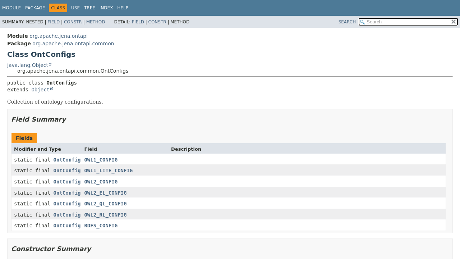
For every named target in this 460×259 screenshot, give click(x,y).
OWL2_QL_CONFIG (105, 203)
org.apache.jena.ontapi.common (73, 43)
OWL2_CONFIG (101, 182)
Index (106, 7)
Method (95, 21)
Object (40, 89)
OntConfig (67, 160)
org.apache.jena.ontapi (58, 36)
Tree (89, 7)
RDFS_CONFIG (101, 225)
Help (122, 7)
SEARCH (347, 21)
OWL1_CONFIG (101, 160)
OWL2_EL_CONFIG (105, 193)
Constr (73, 21)
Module (11, 7)
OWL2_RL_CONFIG (105, 215)
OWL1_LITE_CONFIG (108, 170)
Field (53, 21)
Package (35, 7)
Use (75, 7)
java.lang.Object (27, 65)
